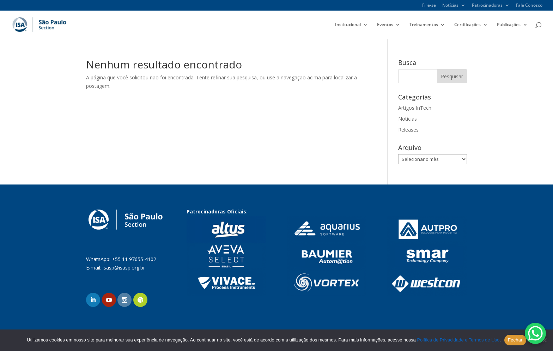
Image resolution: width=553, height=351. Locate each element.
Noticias (407, 118)
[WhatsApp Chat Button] (535, 333)
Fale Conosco (529, 5)
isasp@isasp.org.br (124, 267)
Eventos (385, 25)
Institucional (348, 25)
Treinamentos (423, 25)
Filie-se (429, 5)
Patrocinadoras (487, 5)
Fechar (515, 340)
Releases (408, 129)
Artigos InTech (414, 107)
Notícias (450, 5)
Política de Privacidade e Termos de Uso (458, 340)
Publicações (509, 25)
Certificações (467, 25)
